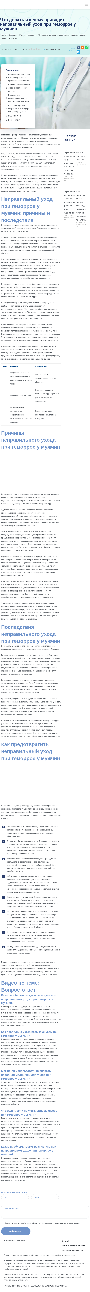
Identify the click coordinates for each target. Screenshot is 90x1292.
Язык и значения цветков (80, 156)
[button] (78, 47)
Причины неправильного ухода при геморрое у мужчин (19, 88)
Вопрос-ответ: (14, 120)
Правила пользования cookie (72, 1250)
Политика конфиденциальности (73, 1246)
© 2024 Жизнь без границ (14, 1240)
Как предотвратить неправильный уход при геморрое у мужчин (18, 108)
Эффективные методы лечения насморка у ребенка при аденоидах (69, 202)
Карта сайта (66, 1241)
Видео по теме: (14, 116)
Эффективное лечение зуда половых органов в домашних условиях (69, 163)
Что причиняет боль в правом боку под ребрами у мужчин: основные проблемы (81, 205)
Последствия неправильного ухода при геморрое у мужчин (18, 98)
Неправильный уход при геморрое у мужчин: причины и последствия (19, 77)
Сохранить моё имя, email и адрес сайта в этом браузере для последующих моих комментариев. (42, 1223)
